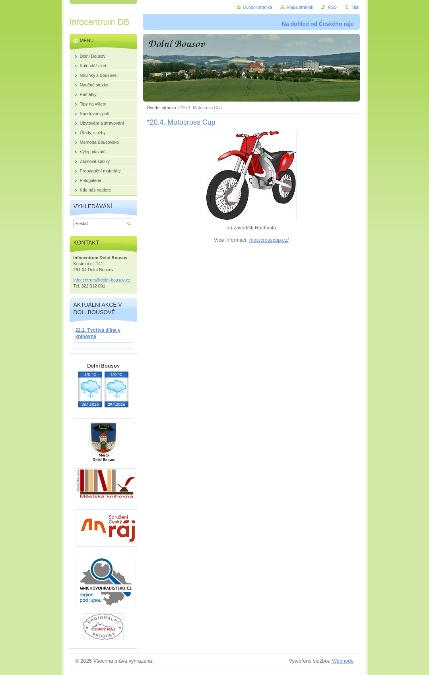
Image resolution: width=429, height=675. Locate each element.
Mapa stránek (300, 7)
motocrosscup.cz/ (269, 240)
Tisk (355, 7)
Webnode (343, 661)
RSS (332, 7)
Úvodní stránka (161, 107)
